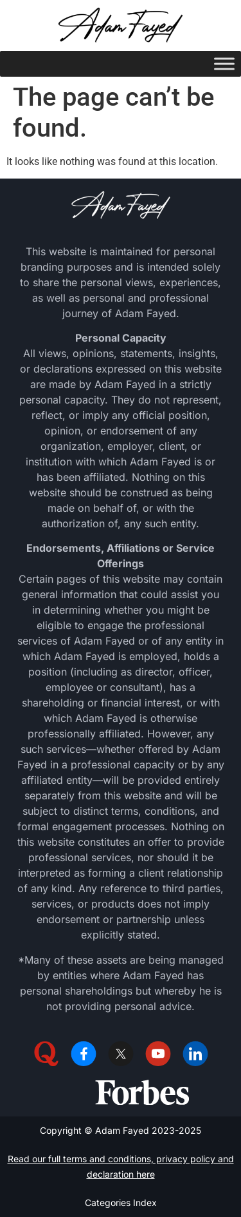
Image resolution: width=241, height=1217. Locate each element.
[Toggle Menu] (224, 63)
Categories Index (121, 1202)
